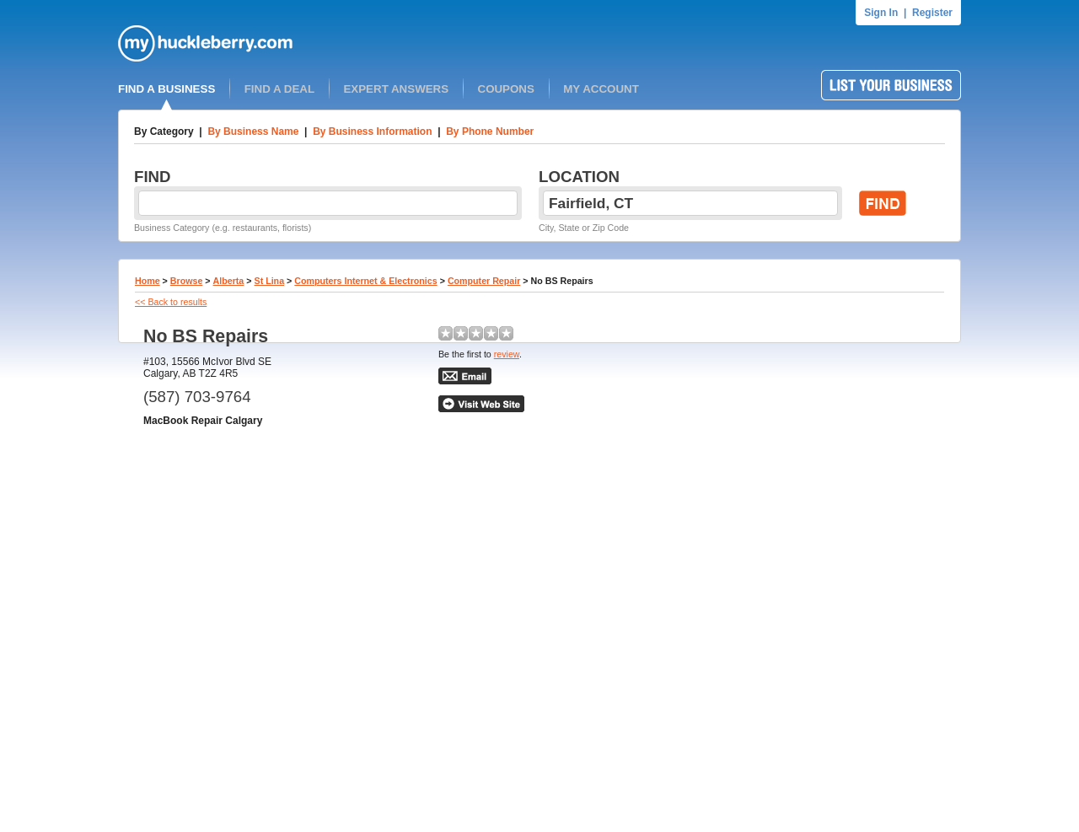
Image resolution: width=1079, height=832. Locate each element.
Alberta (228, 281)
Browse (186, 281)
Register (932, 13)
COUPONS (506, 89)
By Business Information (372, 131)
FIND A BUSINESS (166, 89)
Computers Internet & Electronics (365, 281)
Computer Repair (484, 281)
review (506, 354)
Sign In (881, 13)
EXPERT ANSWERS (395, 89)
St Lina (270, 281)
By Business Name (252, 131)
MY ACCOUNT (601, 89)
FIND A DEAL (279, 89)
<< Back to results (171, 302)
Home (147, 281)
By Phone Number (490, 131)
